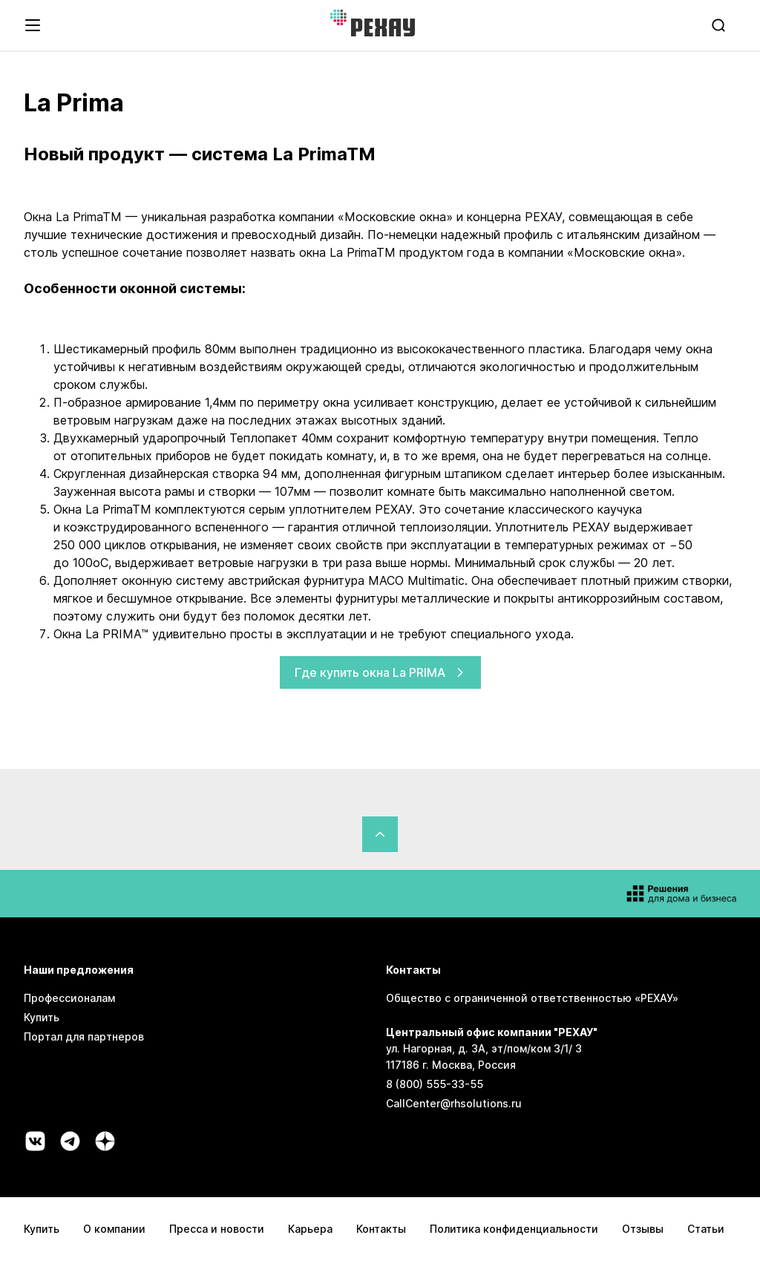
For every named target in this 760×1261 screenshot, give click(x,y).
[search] (720, 25)
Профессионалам (69, 998)
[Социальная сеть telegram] (70, 1141)
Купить (41, 1017)
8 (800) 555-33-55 (434, 1084)
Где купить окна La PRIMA (380, 672)
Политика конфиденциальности (514, 1228)
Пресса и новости (216, 1228)
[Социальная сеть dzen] (105, 1141)
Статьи (705, 1228)
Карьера (310, 1228)
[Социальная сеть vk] (35, 1141)
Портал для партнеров (84, 1036)
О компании (114, 1228)
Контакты (381, 1228)
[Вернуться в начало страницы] (380, 834)
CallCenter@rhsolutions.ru (454, 1103)
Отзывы (643, 1228)
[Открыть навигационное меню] (33, 25)
